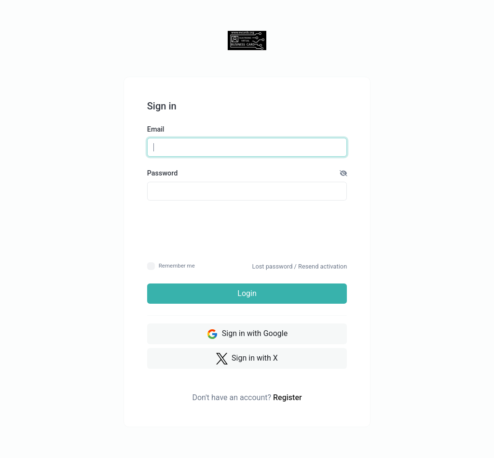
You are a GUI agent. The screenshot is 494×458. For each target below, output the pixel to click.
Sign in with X (247, 358)
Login (246, 293)
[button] (343, 173)
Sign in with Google (247, 334)
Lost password (272, 266)
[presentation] (247, 231)
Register (287, 397)
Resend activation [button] (322, 266)
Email (156, 129)
